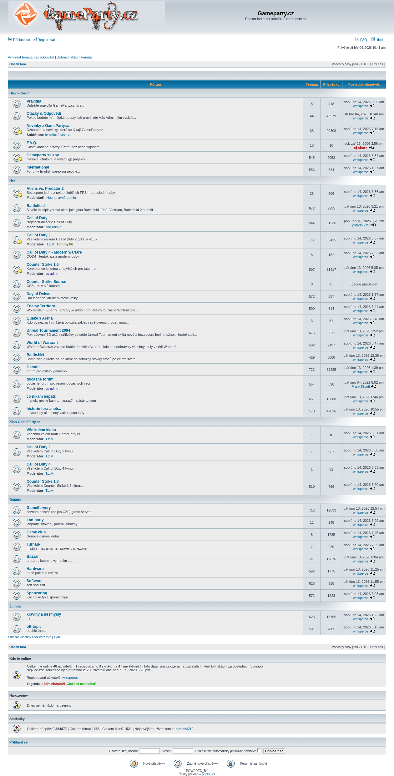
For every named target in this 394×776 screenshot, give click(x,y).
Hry (12, 180)
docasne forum (40, 379)
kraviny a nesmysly (44, 614)
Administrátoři (54, 684)
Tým (57, 637)
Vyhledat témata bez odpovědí (31, 57)
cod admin (54, 227)
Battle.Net (35, 355)
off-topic (34, 626)
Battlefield (36, 206)
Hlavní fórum (19, 93)
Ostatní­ (15, 499)
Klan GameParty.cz (24, 422)
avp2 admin (67, 197)
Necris (51, 197)
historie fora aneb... (44, 408)
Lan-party (35, 520)
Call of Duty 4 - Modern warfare (54, 252)
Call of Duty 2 (39, 235)
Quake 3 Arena (40, 318)
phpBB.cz (208, 774)
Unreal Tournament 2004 (48, 330)
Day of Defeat (39, 294)
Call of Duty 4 (39, 464)
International (38, 167)
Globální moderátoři (81, 684)
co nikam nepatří (41, 396)
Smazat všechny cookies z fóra (29, 637)
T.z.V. (50, 244)
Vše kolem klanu (41, 430)
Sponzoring (37, 593)
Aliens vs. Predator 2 (45, 188)
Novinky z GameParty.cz (48, 125)
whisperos (361, 106)
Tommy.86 (65, 244)
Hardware (35, 569)
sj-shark (360, 147)
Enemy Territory (41, 306)
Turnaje (33, 544)
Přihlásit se (19, 40)
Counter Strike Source (46, 282)
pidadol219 (360, 225)
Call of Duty (37, 218)
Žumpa (15, 606)
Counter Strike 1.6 (43, 264)
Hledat (378, 40)
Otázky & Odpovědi (44, 113)
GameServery (39, 508)
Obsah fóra (17, 64)
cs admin (52, 273)
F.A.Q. (32, 143)
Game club (36, 532)
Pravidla (34, 101)
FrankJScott (360, 386)
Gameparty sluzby (43, 155)
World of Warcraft (42, 342)
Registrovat (44, 40)
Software (35, 581)
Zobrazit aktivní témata (74, 57)
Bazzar (33, 556)
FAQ (361, 40)
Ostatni (33, 367)
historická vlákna (57, 135)
